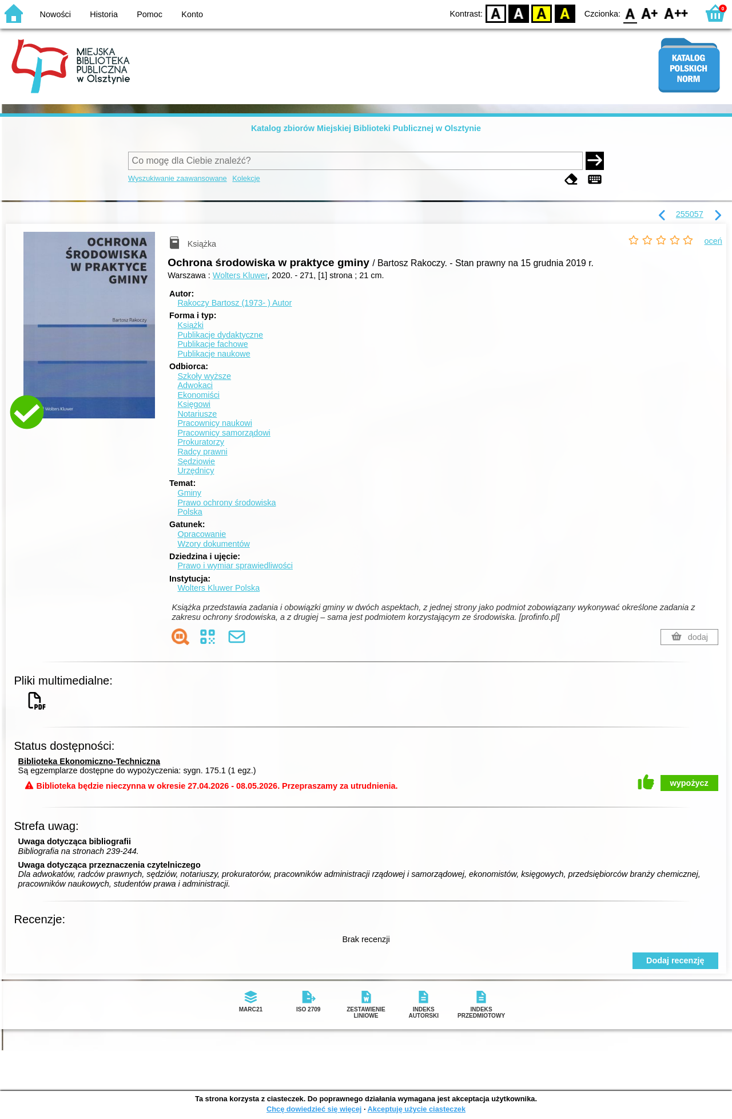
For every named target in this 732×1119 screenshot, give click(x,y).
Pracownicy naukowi (214, 423)
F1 (650, 13)
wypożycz (689, 783)
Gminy (189, 492)
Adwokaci (195, 385)
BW (518, 13)
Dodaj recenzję (675, 960)
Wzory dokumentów (213, 543)
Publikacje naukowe (213, 353)
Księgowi (193, 404)
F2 (676, 13)
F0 (629, 13)
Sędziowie (196, 461)
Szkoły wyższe (204, 376)
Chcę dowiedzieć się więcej (313, 1109)
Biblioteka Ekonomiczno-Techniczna (89, 761)
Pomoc (149, 14)
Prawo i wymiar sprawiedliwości (235, 565)
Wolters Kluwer (240, 275)
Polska (189, 511)
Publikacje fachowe (212, 344)
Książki (190, 325)
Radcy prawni (202, 451)
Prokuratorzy (200, 441)
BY (565, 13)
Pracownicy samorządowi (223, 432)
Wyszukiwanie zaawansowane (177, 178)
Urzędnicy (195, 470)
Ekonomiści (198, 395)
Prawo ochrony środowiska (226, 502)
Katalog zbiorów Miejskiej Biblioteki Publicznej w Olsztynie (366, 128)
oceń (713, 241)
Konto (192, 14)
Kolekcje (246, 178)
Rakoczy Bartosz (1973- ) (234, 302)
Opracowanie (201, 534)
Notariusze (197, 413)
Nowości (55, 14)
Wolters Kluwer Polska (218, 587)
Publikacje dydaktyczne (220, 334)
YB (542, 13)
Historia (104, 14)
